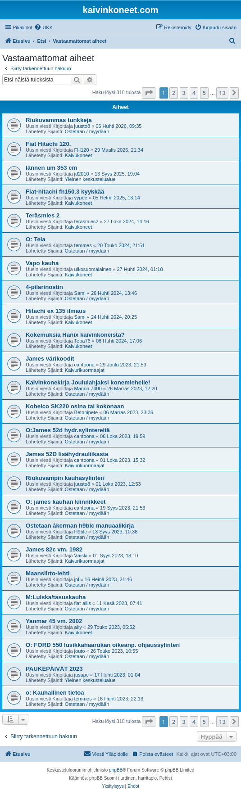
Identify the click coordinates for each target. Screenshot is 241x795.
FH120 (81, 150)
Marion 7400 (88, 388)
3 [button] (184, 93)
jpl (76, 579)
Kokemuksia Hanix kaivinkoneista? (75, 334)
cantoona (84, 364)
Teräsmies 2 (42, 215)
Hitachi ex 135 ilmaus (56, 310)
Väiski (80, 555)
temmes (83, 245)
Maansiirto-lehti (47, 573)
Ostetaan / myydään (87, 131)
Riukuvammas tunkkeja (59, 120)
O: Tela (35, 239)
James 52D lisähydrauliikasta (67, 454)
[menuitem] (43, 27)
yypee (80, 197)
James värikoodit (50, 358)
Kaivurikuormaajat (85, 370)
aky (78, 627)
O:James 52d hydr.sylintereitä (68, 430)
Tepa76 (82, 340)
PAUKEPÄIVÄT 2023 (54, 668)
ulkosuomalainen (93, 269)
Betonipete (86, 412)
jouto (79, 651)
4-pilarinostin (44, 287)
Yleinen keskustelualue (90, 179)
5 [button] (204, 93)
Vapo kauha (42, 263)
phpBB (116, 770)
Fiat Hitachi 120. (48, 143)
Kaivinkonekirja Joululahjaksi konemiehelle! (88, 382)
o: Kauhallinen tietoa (55, 692)
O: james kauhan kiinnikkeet (65, 501)
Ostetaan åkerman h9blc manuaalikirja (80, 525)
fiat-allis (82, 603)
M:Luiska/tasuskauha (56, 597)
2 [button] (173, 93)
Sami (80, 293)
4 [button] (194, 93)
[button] (148, 92)
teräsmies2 (86, 221)
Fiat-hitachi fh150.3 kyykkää (65, 191)
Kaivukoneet (78, 155)
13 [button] (222, 93)
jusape (81, 675)
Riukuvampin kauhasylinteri (65, 477)
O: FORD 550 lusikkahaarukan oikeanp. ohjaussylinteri (103, 644)
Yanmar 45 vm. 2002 (54, 621)
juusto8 (82, 126)
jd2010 (81, 173)
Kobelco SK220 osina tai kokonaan (75, 406)
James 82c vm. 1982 (54, 549)
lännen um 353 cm (51, 167)
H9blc (80, 531)
